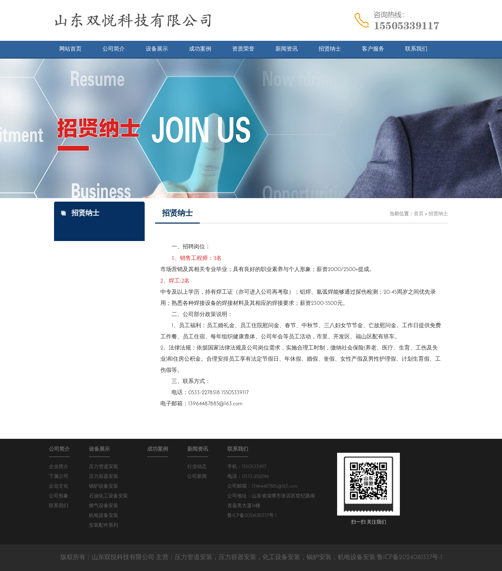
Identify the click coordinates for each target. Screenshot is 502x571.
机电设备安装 (103, 515)
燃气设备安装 (103, 506)
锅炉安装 (319, 557)
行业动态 (197, 466)
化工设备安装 (281, 557)
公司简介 (59, 449)
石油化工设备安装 (108, 496)
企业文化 (58, 486)
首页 (419, 214)
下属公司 (58, 476)
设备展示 (99, 449)
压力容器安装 (103, 476)
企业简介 (58, 466)
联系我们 (58, 506)
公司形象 (58, 496)
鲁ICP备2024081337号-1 (251, 515)
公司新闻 (197, 476)
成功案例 (157, 449)
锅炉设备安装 (103, 486)
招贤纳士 (438, 214)
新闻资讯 (197, 449)
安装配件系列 (103, 525)
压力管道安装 (103, 466)
